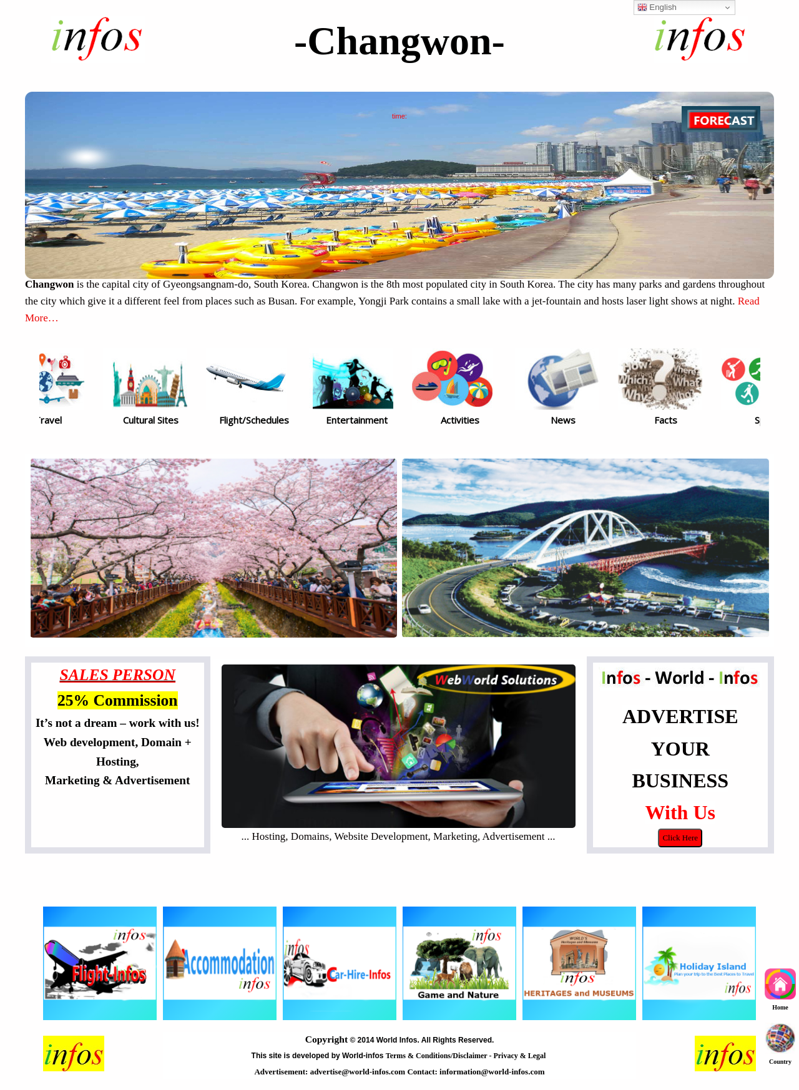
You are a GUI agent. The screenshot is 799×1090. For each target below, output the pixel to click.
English (657, 7)
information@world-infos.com (491, 1071)
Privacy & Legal (520, 1055)
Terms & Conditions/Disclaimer (437, 1055)
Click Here (680, 837)
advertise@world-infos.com (359, 1071)
